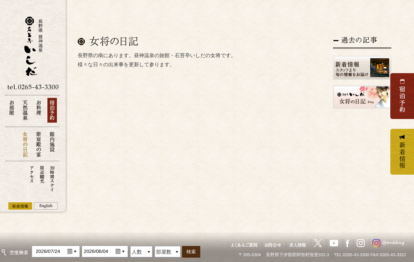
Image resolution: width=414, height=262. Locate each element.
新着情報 (20, 206)
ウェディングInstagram (389, 243)
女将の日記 (25, 144)
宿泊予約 (52, 112)
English (46, 206)
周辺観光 (42, 178)
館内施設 (52, 144)
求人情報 (298, 244)
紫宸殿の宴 (38, 144)
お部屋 (11, 112)
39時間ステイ (52, 178)
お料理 (38, 112)
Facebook (347, 243)
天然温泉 (25, 112)
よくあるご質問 (244, 244)
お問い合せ (273, 244)
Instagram (361, 243)
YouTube (334, 243)
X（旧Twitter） (318, 243)
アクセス (31, 178)
